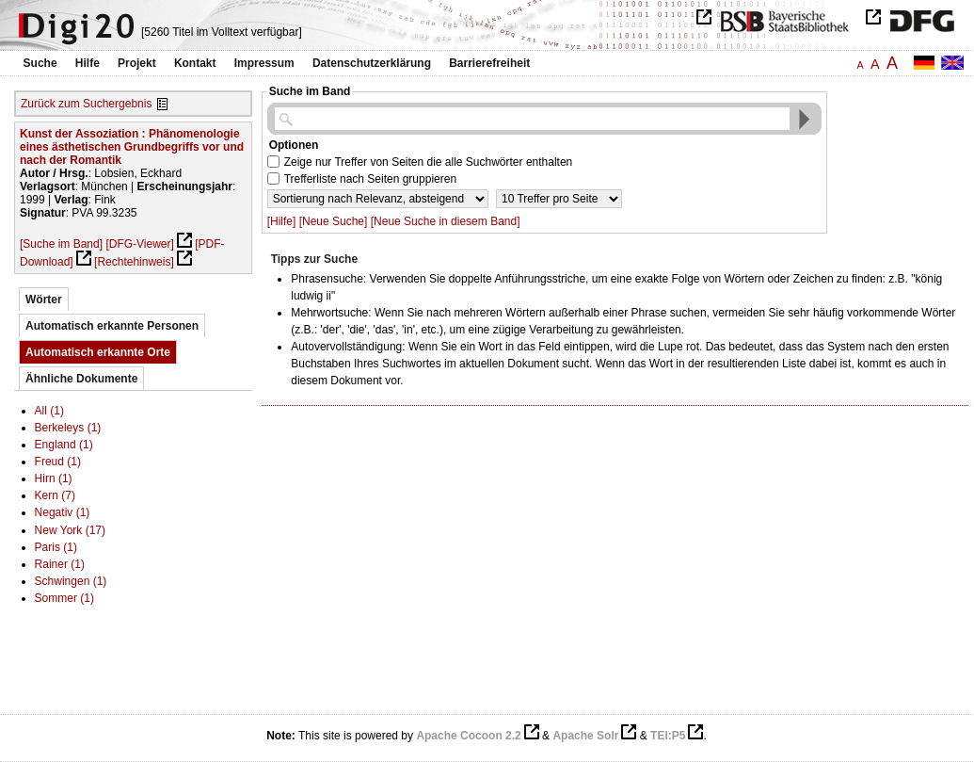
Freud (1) (58, 461)
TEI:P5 (667, 735)
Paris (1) (56, 547)
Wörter (43, 299)
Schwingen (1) (71, 581)
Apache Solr (585, 735)
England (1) (64, 444)
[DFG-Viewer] (139, 244)
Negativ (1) (62, 512)
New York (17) (70, 530)
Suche (40, 63)
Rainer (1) (60, 564)
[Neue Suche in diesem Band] (445, 221)
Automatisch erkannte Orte (97, 352)
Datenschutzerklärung (371, 63)
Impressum (264, 63)
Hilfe (87, 63)
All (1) (49, 410)
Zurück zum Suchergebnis (86, 103)
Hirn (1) (53, 478)
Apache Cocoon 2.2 (468, 735)
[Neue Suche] (333, 221)
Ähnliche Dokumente (81, 378)
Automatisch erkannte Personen (112, 325)
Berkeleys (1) (68, 427)
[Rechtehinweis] (134, 261)
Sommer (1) (64, 598)
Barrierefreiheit (489, 63)
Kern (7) (55, 495)
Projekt (137, 63)
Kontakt (195, 63)
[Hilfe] (281, 221)
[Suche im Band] (61, 244)
